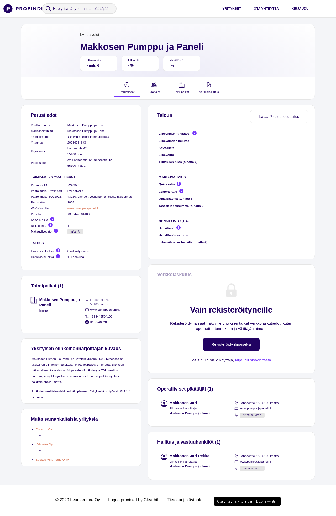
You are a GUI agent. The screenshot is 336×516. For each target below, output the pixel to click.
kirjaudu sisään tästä (253, 360)
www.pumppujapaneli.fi (83, 208)
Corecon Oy (44, 429)
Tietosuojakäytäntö (185, 500)
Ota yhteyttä (266, 8)
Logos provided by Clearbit (133, 500)
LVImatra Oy (44, 444)
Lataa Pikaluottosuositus (279, 116)
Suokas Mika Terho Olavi (52, 459)
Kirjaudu (300, 8)
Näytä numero (252, 415)
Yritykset (231, 8)
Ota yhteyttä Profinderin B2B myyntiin (247, 501)
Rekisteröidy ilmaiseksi (231, 344)
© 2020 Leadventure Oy (77, 500)
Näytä (75, 231)
